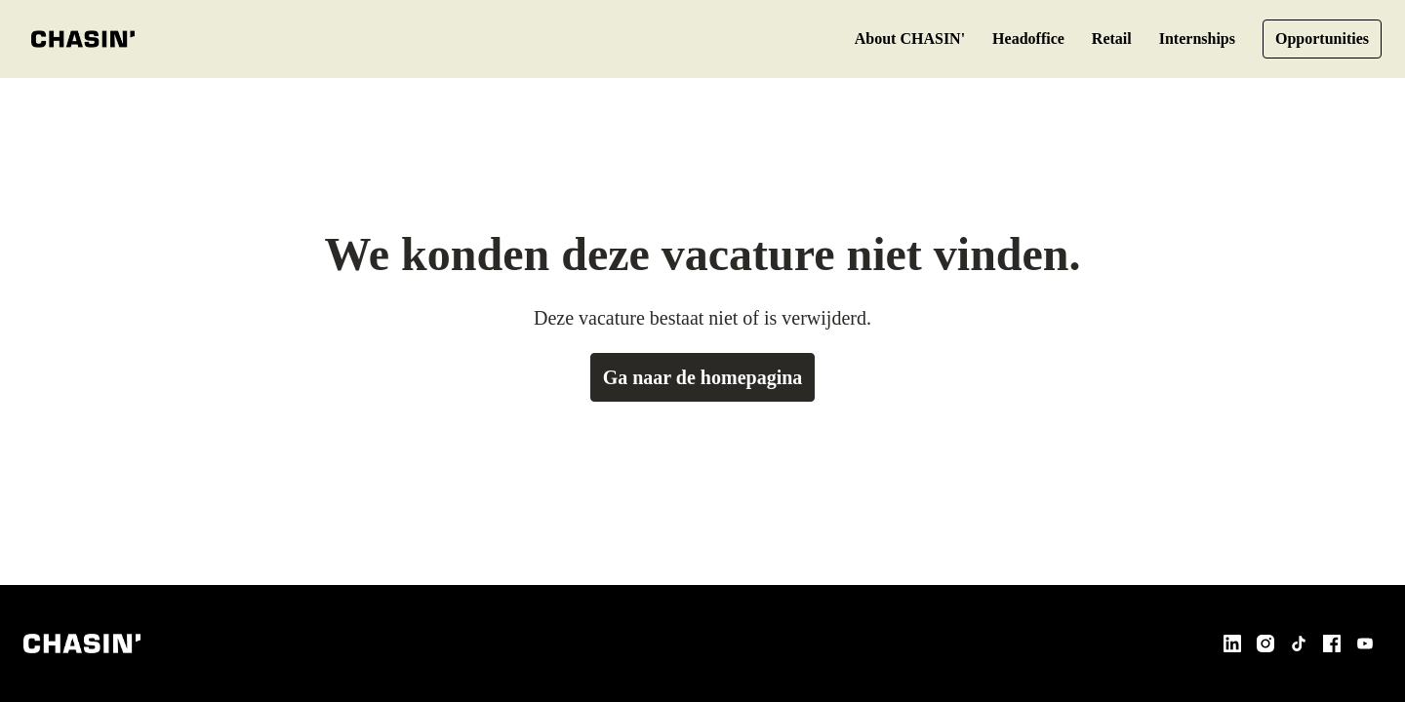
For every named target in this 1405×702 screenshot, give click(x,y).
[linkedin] (1232, 643)
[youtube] (1365, 643)
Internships (1185, 39)
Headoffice (1007, 39)
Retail (1095, 39)
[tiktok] (1298, 643)
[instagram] (1265, 643)
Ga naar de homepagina (703, 377)
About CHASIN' (884, 39)
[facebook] (1331, 643)
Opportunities (1318, 39)
